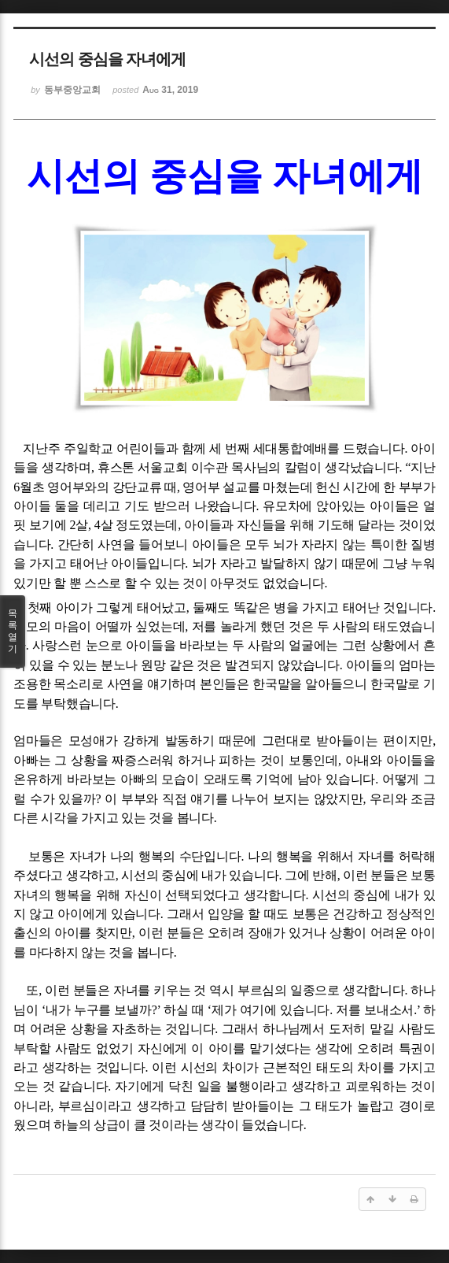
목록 (12, 631)
